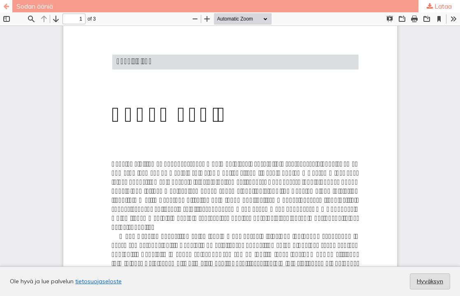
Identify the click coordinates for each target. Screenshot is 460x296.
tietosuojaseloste (98, 281)
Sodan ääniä (34, 6)
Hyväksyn (430, 281)
